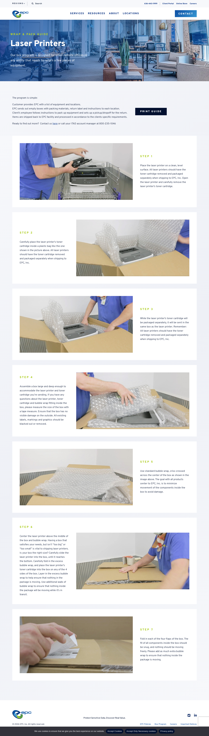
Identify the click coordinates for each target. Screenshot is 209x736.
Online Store (181, 3)
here (55, 123)
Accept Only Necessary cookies (141, 731)
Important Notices (189, 724)
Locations (131, 13)
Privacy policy (166, 731)
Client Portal (168, 3)
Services (77, 13)
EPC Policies (145, 724)
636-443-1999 (150, 3)
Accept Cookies (114, 731)
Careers (193, 3)
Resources (96, 13)
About (114, 13)
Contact (185, 13)
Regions (17, 4)
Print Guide (151, 111)
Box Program (160, 724)
